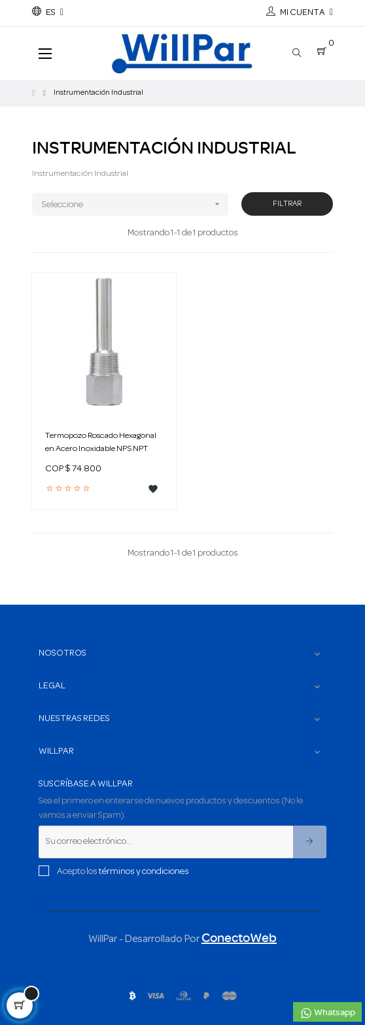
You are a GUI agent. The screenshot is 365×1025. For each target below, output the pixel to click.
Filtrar (287, 204)
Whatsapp (327, 1013)
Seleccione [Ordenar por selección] (135, 204)
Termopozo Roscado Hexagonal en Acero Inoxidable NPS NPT (100, 442)
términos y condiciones (144, 871)
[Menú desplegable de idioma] (47, 13)
